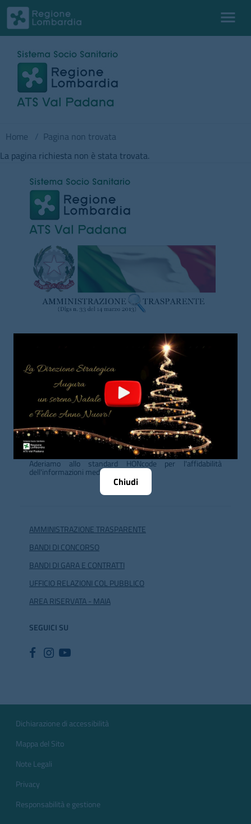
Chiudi (125, 481)
